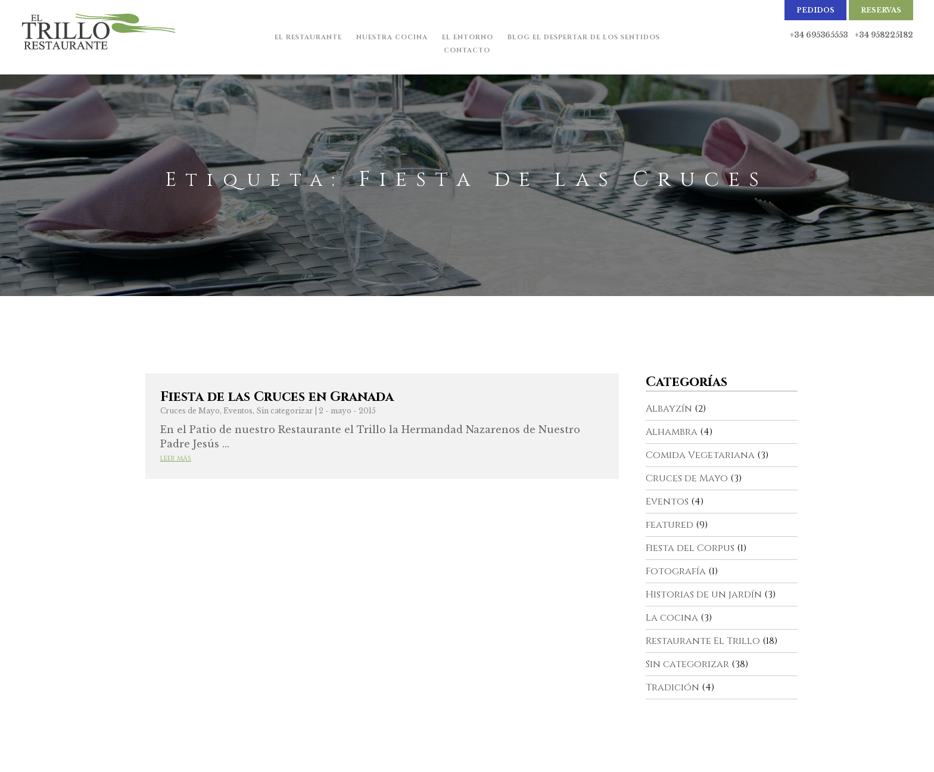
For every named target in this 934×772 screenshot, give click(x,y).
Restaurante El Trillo (703, 641)
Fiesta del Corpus (690, 548)
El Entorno (467, 37)
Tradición (672, 687)
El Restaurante (308, 37)
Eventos (238, 410)
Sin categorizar (284, 410)
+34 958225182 (884, 34)
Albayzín (669, 408)
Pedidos (815, 10)
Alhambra (672, 431)
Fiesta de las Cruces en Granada (277, 397)
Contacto (467, 50)
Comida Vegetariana (700, 455)
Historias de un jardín (704, 594)
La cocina (672, 617)
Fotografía (676, 571)
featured (669, 524)
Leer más (175, 458)
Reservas (881, 10)
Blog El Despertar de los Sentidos (584, 37)
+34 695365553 (819, 34)
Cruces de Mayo (190, 410)
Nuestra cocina (392, 37)
